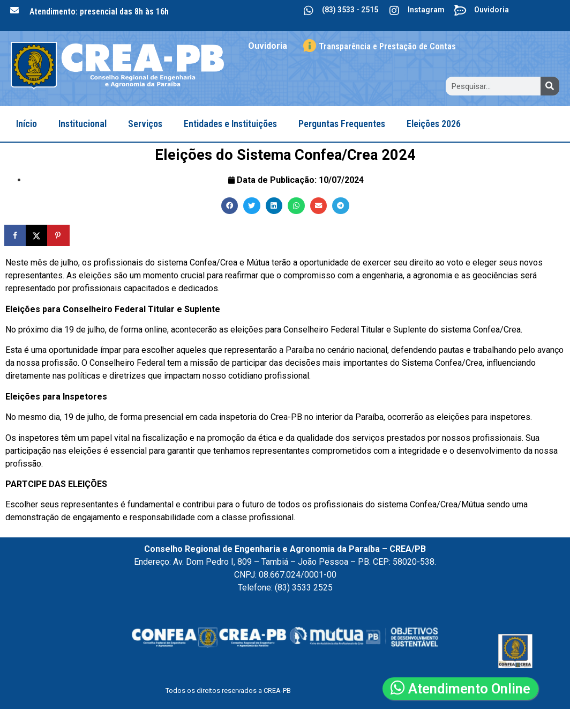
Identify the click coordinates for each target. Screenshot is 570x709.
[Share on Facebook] (16, 235)
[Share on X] (37, 235)
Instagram (426, 9)
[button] (229, 206)
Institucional (82, 123)
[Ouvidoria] (460, 10)
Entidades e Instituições (230, 123)
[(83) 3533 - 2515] (308, 10)
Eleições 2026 (434, 123)
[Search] (550, 86)
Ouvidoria (491, 9)
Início (26, 123)
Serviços (145, 123)
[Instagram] (394, 10)
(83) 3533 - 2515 (350, 9)
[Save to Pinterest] (59, 235)
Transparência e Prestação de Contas (387, 46)
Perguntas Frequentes (341, 123)
